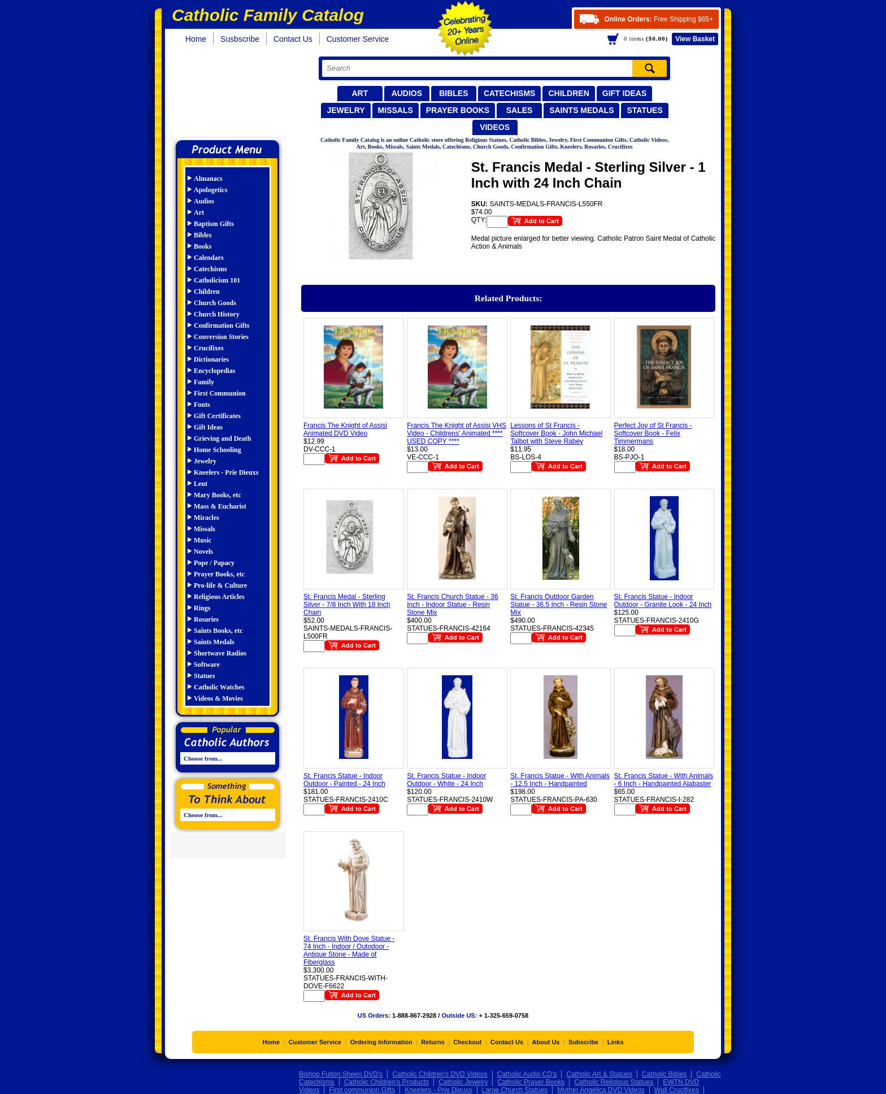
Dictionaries (211, 359)
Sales (519, 110)
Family (204, 382)
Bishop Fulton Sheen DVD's (341, 1074)
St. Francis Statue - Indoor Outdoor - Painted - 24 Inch (344, 780)
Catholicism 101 (217, 280)
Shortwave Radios (220, 653)
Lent (200, 484)
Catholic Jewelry (463, 1082)
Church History (217, 314)
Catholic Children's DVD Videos (439, 1074)
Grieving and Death (222, 438)
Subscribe (583, 1042)
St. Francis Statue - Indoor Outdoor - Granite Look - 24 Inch (663, 601)
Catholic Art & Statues (599, 1074)
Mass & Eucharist (220, 506)
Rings (202, 608)
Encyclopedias (214, 371)
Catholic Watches (219, 687)
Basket (695, 39)
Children (568, 93)
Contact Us (292, 39)
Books (202, 246)
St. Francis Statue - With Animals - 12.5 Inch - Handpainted (559, 780)
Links (615, 1042)
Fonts (202, 405)
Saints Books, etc (218, 631)
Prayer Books (457, 110)
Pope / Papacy (214, 563)
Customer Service (358, 39)
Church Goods (215, 303)
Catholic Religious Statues (613, 1082)
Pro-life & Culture (220, 585)
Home (195, 39)
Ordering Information (381, 1042)
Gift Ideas (624, 93)
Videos (495, 127)
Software (207, 664)
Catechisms (510, 93)
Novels (203, 551)
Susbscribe (239, 39)
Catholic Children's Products (386, 1082)
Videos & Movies (218, 698)
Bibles (453, 93)
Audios (407, 93)
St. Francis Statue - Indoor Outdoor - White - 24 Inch (446, 780)
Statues (644, 110)
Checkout (467, 1042)
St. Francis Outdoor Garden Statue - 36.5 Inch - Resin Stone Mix (558, 605)
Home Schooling (217, 450)
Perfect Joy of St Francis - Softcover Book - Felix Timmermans (653, 433)
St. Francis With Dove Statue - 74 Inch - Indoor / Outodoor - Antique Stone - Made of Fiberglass (348, 950)
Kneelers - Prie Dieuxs (226, 472)
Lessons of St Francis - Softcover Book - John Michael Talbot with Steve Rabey (556, 433)
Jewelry (345, 110)
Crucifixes (209, 348)
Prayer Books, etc (219, 574)
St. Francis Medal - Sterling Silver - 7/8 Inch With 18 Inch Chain (346, 605)
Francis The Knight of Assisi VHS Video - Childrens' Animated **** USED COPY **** (456, 433)
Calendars (209, 258)
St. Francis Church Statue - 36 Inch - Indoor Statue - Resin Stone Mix (452, 605)
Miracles (206, 518)
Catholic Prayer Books (530, 1082)
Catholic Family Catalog (232, 94)
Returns (433, 1042)
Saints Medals (581, 110)
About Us (546, 1042)
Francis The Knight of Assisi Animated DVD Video (345, 429)
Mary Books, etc (217, 495)
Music (202, 540)
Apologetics (210, 190)
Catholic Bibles (664, 1074)
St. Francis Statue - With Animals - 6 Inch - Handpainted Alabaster (663, 780)
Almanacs (208, 179)
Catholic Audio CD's (527, 1074)
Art (359, 93)
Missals (395, 110)
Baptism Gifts (214, 224)
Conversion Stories (221, 337)
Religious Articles (219, 597)
